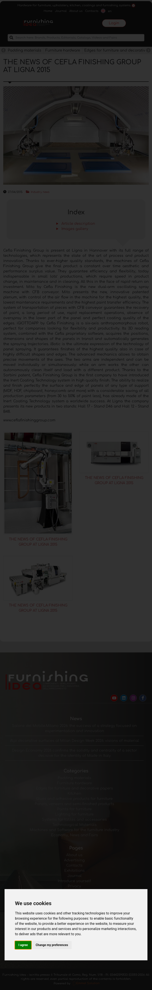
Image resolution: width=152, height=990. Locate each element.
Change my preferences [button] (52, 945)
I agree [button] (23, 945)
